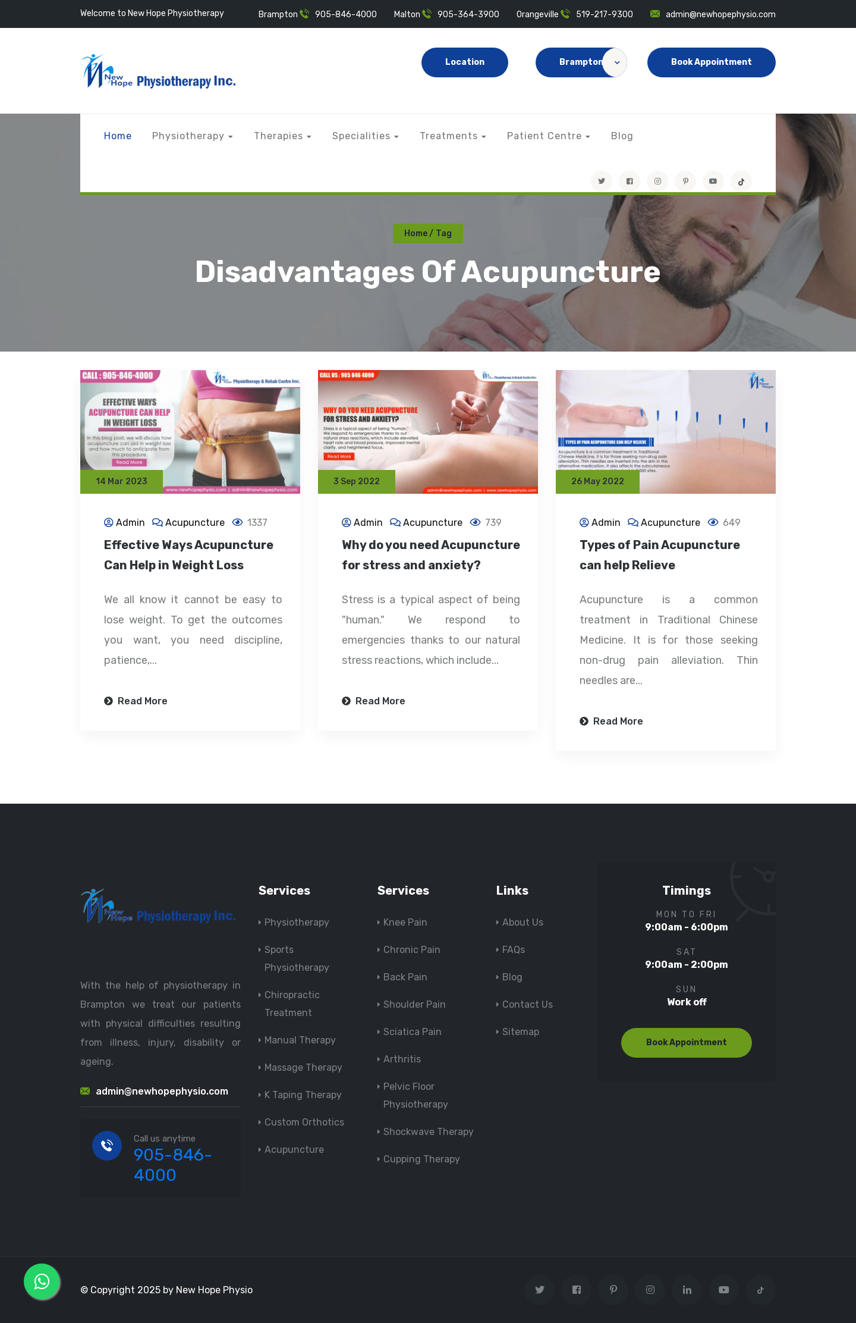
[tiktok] (741, 181)
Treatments (449, 136)
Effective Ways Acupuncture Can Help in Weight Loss (188, 556)
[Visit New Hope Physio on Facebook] (629, 181)
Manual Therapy (300, 1040)
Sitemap (520, 1031)
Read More (136, 702)
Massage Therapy (303, 1067)
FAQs (513, 949)
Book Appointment (711, 62)
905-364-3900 (468, 15)
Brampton (593, 62)
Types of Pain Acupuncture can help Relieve (660, 556)
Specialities (361, 136)
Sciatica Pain (412, 1031)
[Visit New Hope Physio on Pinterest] (685, 181)
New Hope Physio (214, 1290)
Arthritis (402, 1059)
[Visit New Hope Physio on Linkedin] (687, 1290)
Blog (622, 136)
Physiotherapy (188, 136)
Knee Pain (405, 922)
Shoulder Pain (414, 1004)
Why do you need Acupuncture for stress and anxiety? (431, 556)
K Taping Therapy (303, 1095)
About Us (522, 922)
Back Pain (405, 977)
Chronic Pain (411, 949)
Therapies (278, 136)
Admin (130, 523)
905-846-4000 (346, 15)
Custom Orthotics (304, 1122)
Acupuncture (195, 523)
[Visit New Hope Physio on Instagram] (657, 181)
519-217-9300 (604, 15)
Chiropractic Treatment (292, 1003)
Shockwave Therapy (428, 1131)
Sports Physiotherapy (297, 958)
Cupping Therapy (421, 1159)
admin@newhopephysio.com (721, 15)
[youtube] (713, 181)
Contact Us (527, 1004)
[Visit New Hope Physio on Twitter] (601, 181)
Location (464, 62)
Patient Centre (544, 136)
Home (118, 136)
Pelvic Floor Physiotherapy (415, 1095)
